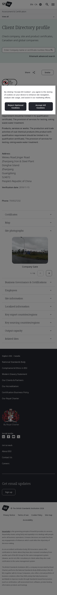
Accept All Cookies (40, 106)
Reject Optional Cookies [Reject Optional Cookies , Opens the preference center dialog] (15, 106)
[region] (28, 100)
